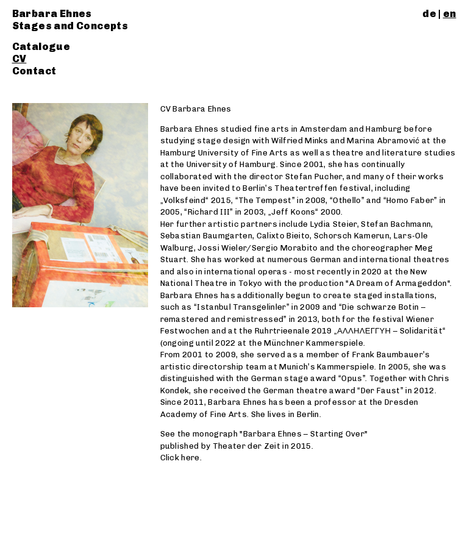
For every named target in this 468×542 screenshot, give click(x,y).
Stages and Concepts (70, 26)
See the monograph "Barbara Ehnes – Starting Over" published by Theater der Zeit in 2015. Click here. (264, 445)
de (429, 14)
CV (19, 59)
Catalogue (41, 46)
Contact (34, 71)
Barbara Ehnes (52, 14)
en (449, 14)
